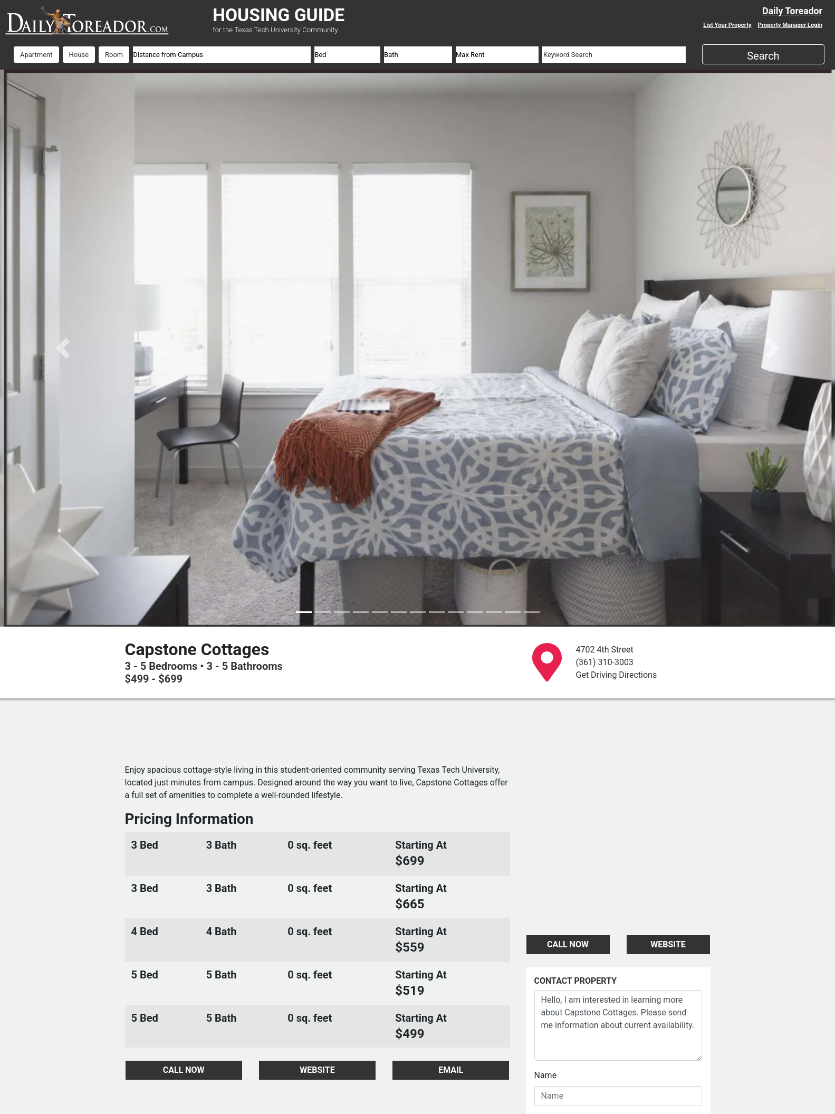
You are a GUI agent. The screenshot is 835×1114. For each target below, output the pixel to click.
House (79, 55)
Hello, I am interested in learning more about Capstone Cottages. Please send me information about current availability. (618, 1025)
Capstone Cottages (197, 649)
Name (545, 1075)
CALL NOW (184, 1070)
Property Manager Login (790, 25)
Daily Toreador (792, 11)
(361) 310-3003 (605, 662)
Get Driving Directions (616, 675)
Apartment (36, 55)
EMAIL (450, 1070)
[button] (62, 348)
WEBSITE (317, 1070)
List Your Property (727, 25)
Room (114, 55)
